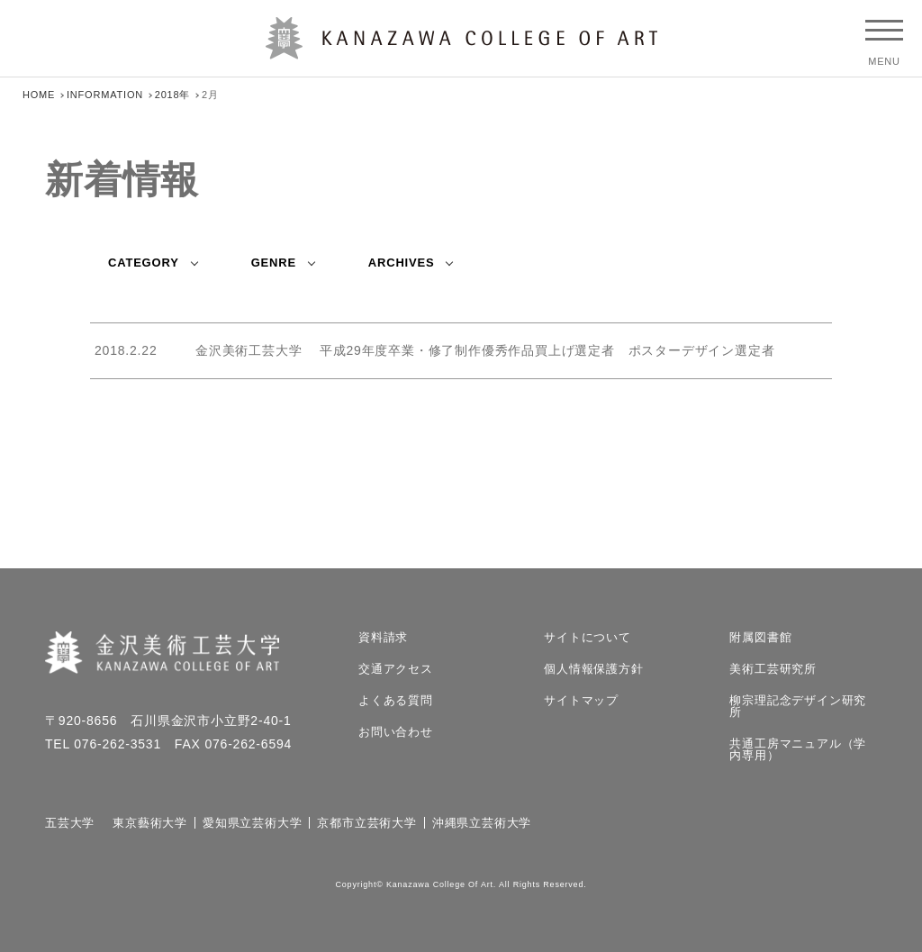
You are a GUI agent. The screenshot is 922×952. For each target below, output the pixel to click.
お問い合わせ (395, 732)
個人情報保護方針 (593, 669)
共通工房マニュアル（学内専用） (797, 749)
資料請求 (383, 637)
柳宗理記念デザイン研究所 (797, 706)
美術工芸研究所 (773, 669)
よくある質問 (395, 700)
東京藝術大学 (150, 823)
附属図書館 (760, 637)
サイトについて (587, 637)
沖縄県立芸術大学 (481, 823)
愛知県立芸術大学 (252, 823)
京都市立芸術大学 (366, 823)
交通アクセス (395, 669)
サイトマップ (581, 700)
